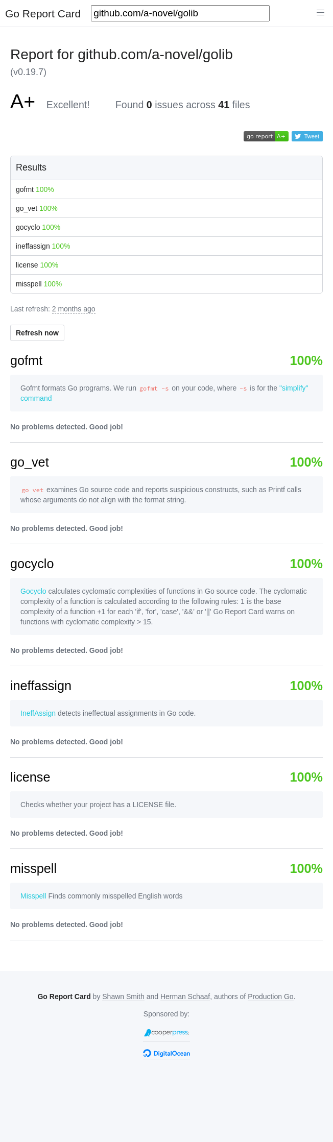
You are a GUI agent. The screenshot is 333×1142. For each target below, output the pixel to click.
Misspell (33, 896)
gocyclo (38, 227)
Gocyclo (33, 591)
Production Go (271, 996)
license (37, 265)
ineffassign (43, 246)
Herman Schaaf (185, 996)
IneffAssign (38, 713)
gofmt (35, 189)
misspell (39, 284)
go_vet (37, 208)
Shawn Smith (123, 996)
